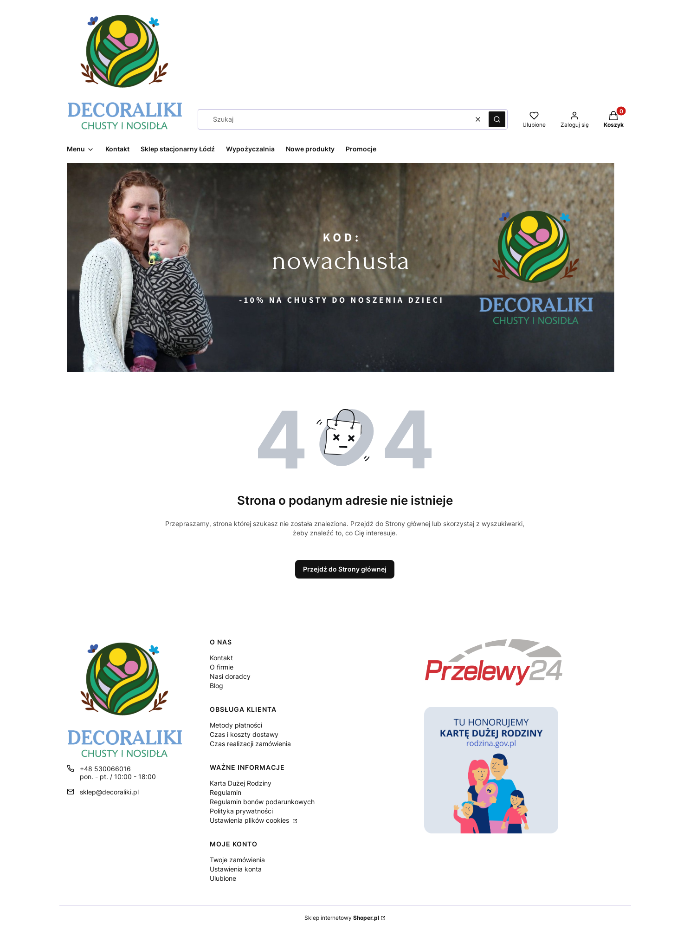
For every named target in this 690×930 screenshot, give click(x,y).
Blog (216, 685)
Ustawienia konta (236, 869)
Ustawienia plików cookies (250, 820)
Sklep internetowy (341, 917)
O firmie (221, 667)
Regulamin (225, 792)
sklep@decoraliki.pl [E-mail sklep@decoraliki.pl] (109, 792)
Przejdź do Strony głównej (345, 569)
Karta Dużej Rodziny (240, 783)
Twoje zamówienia (237, 860)
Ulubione (223, 878)
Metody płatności (236, 725)
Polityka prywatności (241, 811)
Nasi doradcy (230, 676)
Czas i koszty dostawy (244, 734)
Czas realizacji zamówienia (250, 744)
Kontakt (221, 658)
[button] (497, 119)
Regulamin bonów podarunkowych (262, 802)
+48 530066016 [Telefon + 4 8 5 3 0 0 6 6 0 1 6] (105, 769)
